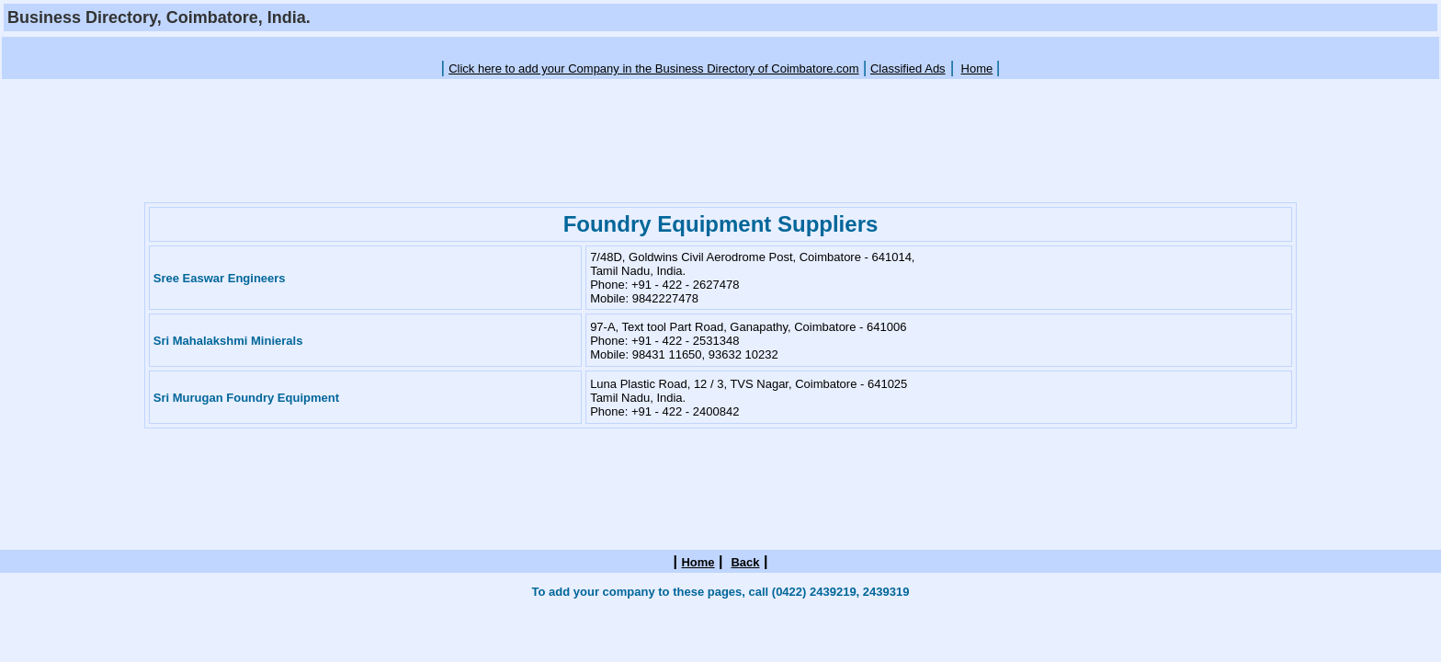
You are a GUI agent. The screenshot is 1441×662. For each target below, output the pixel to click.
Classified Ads (908, 68)
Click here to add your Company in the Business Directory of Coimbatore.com (653, 68)
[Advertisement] (720, 46)
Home (977, 68)
